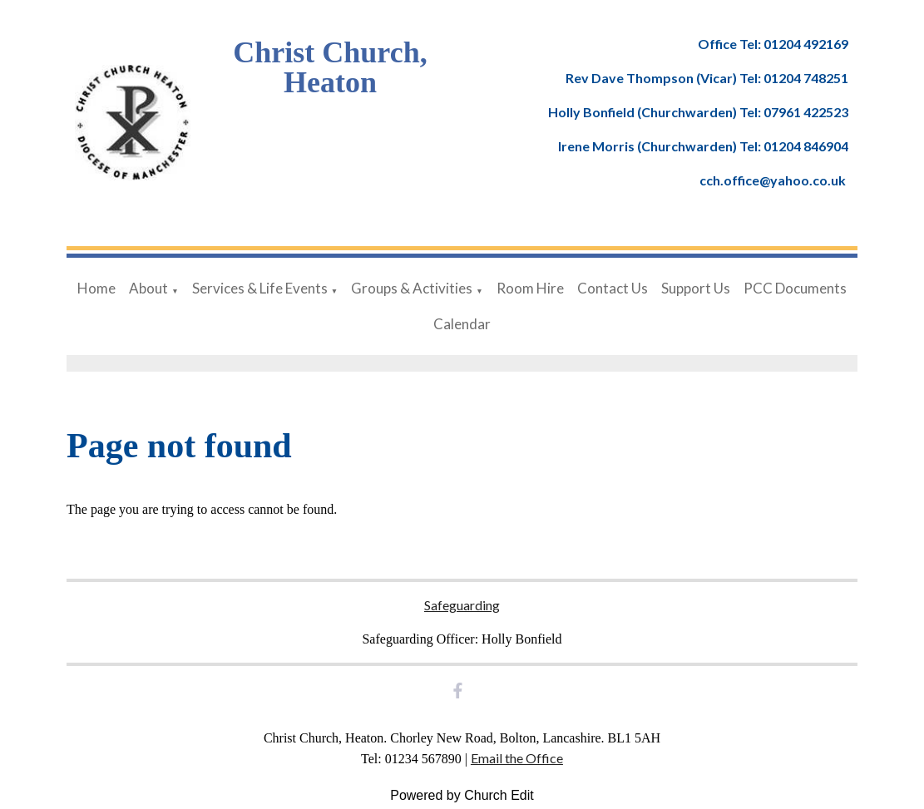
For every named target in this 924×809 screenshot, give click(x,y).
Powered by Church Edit (462, 795)
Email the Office (517, 758)
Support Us (695, 288)
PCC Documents (795, 288)
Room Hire (530, 288)
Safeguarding (462, 605)
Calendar (462, 324)
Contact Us (612, 288)
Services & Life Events (260, 288)
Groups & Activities (411, 288)
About (148, 288)
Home (96, 288)
